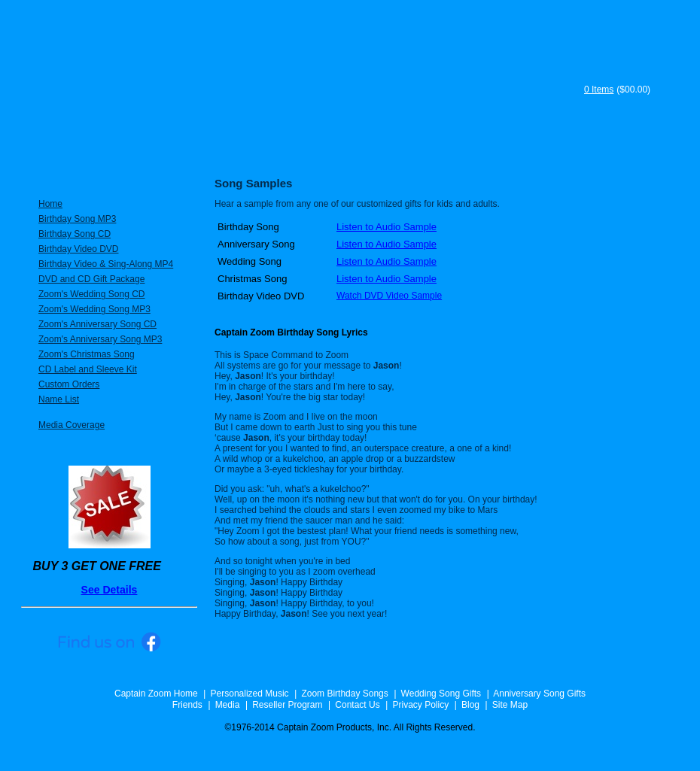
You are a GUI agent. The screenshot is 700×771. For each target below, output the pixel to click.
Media (227, 705)
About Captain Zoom (323, 149)
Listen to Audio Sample (386, 226)
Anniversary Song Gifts (539, 693)
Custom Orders (68, 384)
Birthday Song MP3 (77, 219)
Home (50, 204)
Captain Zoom (293, 76)
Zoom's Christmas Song (86, 354)
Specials (212, 149)
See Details (109, 590)
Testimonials (444, 149)
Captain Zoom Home (156, 693)
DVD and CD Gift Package (91, 279)
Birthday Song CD (74, 234)
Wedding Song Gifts (441, 693)
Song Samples (617, 149)
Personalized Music (96, 149)
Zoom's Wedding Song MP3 (94, 309)
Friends (187, 705)
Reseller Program (287, 705)
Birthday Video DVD (78, 249)
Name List (58, 399)
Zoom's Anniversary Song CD (97, 324)
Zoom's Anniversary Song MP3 (100, 339)
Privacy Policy (420, 705)
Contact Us (357, 705)
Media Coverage (71, 425)
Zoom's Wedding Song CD (91, 294)
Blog (470, 705)
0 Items (598, 89)
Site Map (510, 705)
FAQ (524, 149)
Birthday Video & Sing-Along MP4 (105, 264)
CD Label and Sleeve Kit (87, 369)
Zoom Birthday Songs (344, 693)
